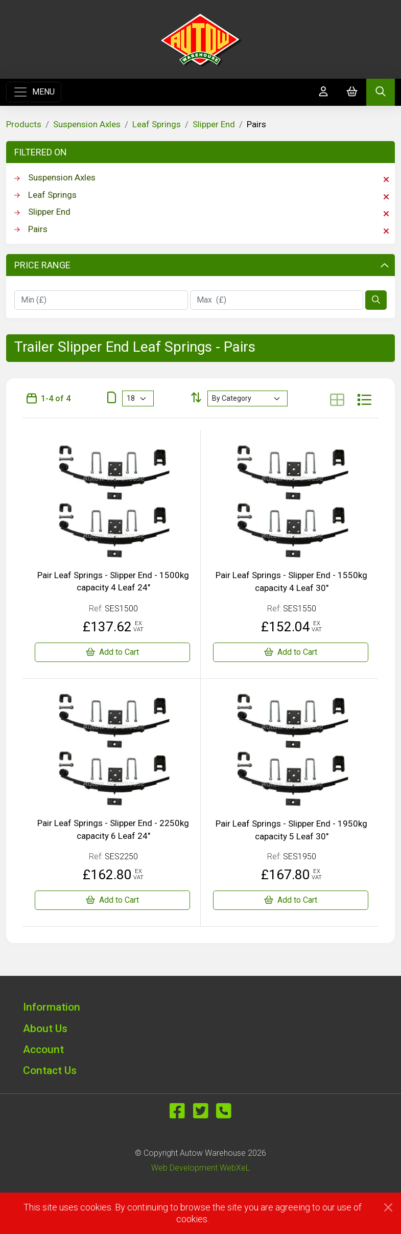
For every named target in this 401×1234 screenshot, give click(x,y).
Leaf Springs (156, 124)
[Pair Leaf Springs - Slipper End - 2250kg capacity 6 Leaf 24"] (112, 900)
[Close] (388, 1207)
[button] (201, 1006)
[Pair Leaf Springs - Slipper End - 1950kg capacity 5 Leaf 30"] (291, 900)
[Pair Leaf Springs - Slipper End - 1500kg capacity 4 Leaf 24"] (112, 652)
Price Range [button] (201, 265)
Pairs (201, 229)
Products (23, 124)
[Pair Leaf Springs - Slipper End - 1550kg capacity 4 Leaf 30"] (291, 652)
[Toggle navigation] (33, 92)
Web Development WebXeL (200, 1168)
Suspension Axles (87, 124)
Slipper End (214, 124)
